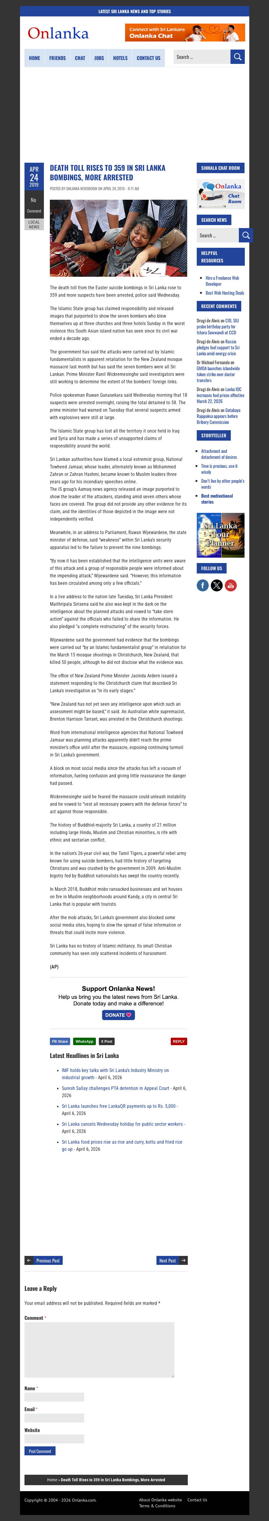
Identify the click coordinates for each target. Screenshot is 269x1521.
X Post (106, 1041)
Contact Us (197, 1499)
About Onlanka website (160, 1499)
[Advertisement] (134, 115)
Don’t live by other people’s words (223, 483)
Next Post (167, 1260)
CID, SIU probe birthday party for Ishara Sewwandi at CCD (218, 326)
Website (32, 1430)
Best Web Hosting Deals (225, 292)
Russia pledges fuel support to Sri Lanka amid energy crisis (218, 347)
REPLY (179, 1041)
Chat (80, 57)
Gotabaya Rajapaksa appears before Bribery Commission (218, 416)
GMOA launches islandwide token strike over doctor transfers (218, 374)
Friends (57, 57)
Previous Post (48, 1260)
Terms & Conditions (157, 1505)
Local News (34, 220)
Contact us (148, 57)
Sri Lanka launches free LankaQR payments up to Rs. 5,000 (119, 1106)
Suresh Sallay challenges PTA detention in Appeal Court (115, 1088)
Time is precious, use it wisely (219, 468)
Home (34, 57)
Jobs (99, 57)
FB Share (60, 1041)
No (34, 198)
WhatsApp (84, 1041)
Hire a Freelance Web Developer (222, 280)
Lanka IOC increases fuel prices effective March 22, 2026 (220, 395)
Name (31, 1388)
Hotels (120, 57)
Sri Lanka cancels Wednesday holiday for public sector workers (122, 1124)
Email (30, 1409)
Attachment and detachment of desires (219, 453)
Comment (34, 207)
